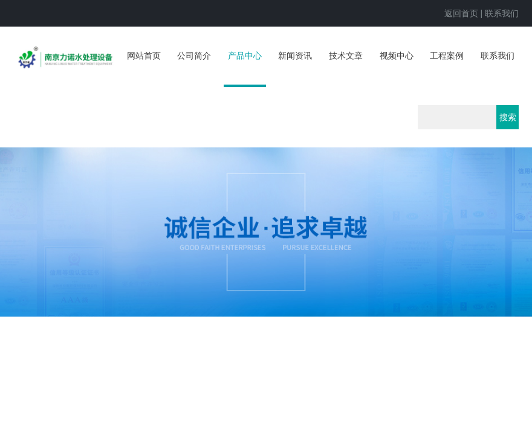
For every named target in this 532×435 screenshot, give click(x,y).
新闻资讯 (295, 55)
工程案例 (447, 55)
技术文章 (346, 55)
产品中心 (245, 55)
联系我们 (502, 13)
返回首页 (461, 13)
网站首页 (144, 55)
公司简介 (194, 55)
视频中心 (397, 55)
